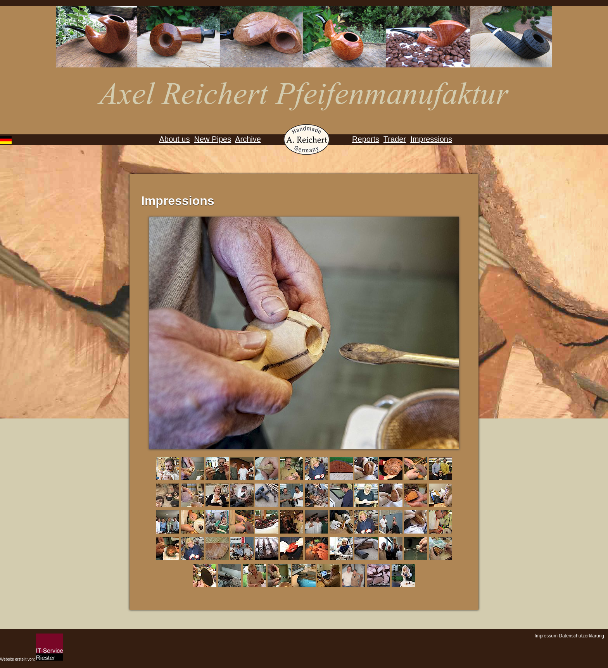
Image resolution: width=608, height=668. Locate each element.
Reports (365, 139)
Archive (248, 139)
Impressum (546, 636)
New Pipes (212, 139)
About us (174, 139)
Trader (394, 139)
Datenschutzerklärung (581, 636)
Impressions (431, 139)
